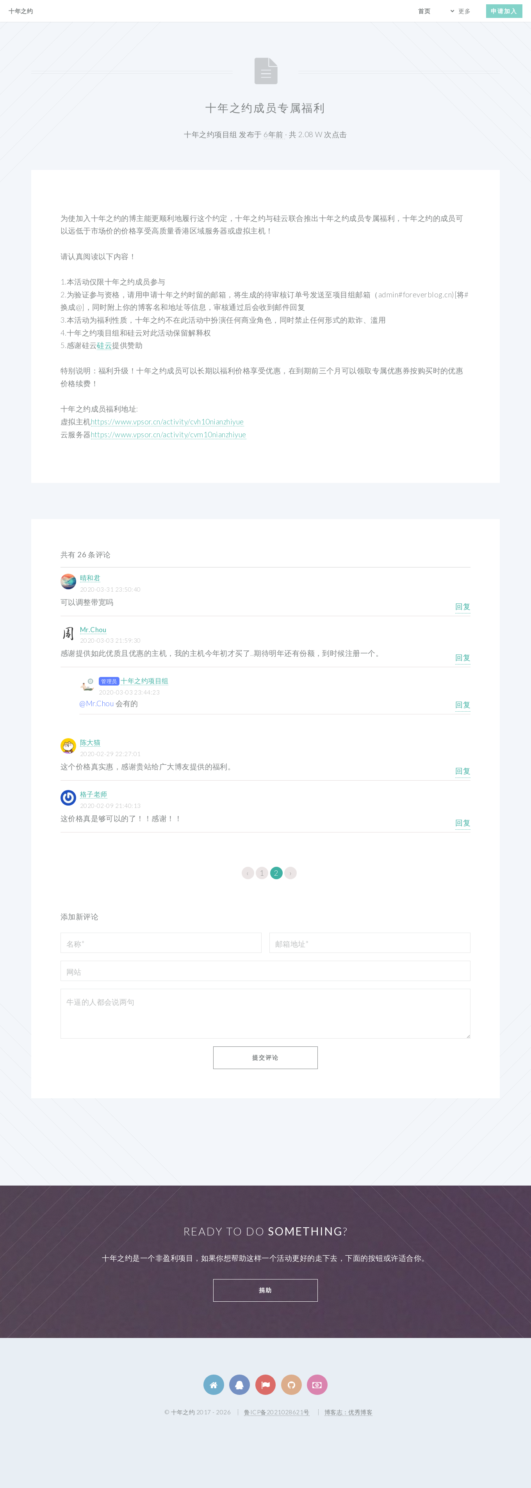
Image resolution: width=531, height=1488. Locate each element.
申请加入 (504, 10)
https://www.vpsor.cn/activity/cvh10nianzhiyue (167, 421)
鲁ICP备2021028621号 (276, 1412)
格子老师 (93, 794)
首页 (424, 10)
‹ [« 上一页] (247, 873)
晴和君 (90, 578)
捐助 (265, 1290)
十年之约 (21, 10)
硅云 (104, 345)
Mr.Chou (93, 630)
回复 (462, 606)
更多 (464, 10)
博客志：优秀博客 (348, 1412)
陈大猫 (90, 742)
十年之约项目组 (144, 681)
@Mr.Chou (96, 703)
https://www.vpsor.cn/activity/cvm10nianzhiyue (168, 434)
